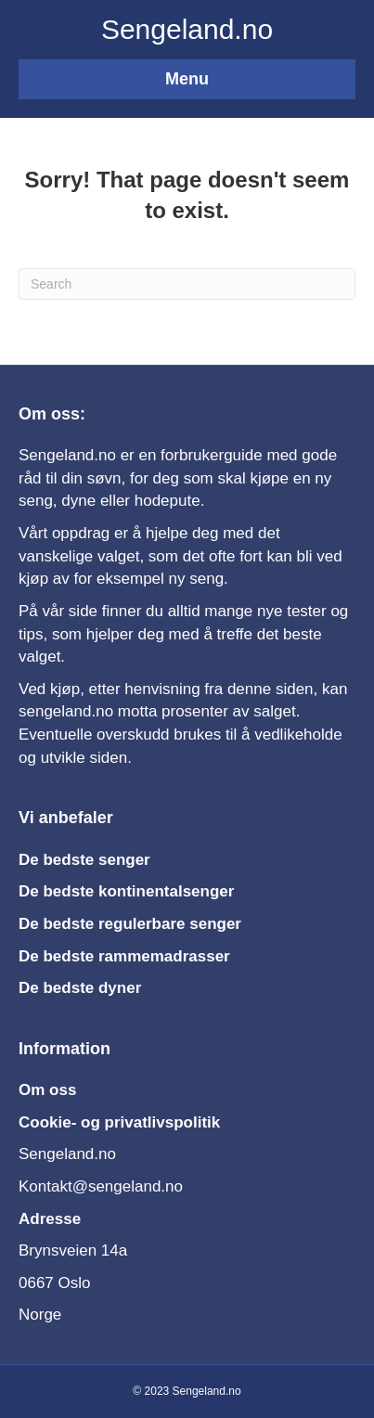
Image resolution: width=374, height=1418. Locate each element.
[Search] (187, 284)
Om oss (47, 1090)
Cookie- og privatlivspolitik (119, 1122)
